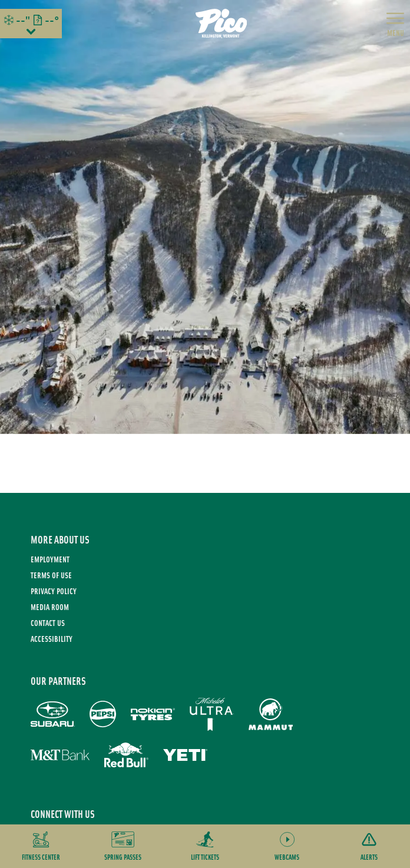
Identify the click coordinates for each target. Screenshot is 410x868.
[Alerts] (369, 846)
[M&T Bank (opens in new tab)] (60, 755)
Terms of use (51, 575)
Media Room (50, 607)
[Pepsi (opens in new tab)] (103, 714)
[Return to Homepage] (221, 23)
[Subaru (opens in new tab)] (53, 714)
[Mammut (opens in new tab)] (271, 714)
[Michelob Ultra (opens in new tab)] (212, 714)
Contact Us (48, 623)
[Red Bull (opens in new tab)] (126, 755)
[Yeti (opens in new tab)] (185, 755)
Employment (50, 559)
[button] (41, 846)
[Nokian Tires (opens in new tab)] (153, 714)
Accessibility (51, 639)
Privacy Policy (54, 591)
